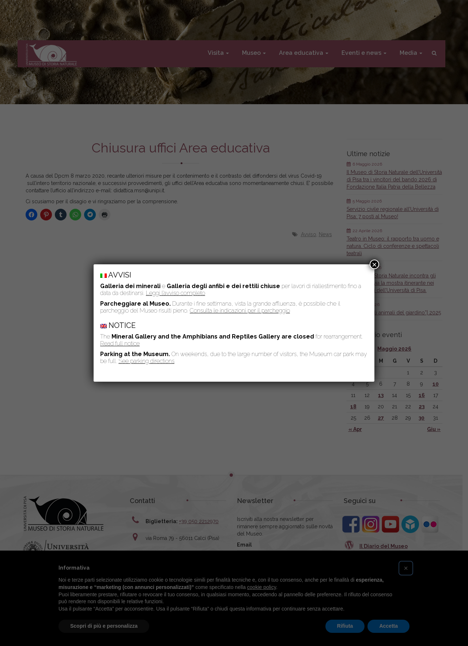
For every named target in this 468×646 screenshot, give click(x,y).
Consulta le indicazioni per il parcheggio (240, 310)
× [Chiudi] (374, 264)
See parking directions (146, 361)
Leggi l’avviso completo (175, 293)
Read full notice (120, 343)
